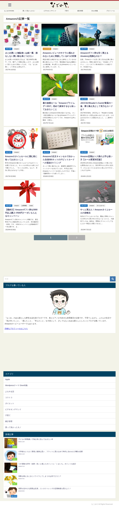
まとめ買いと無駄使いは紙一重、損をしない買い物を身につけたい (21, 54)
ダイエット (9, 403)
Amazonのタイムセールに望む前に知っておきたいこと (21, 157)
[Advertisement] (22, 96)
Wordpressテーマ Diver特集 (16, 385)
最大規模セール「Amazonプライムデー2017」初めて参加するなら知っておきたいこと (58, 106)
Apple (7, 379)
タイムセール (101, 205)
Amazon (16, 48)
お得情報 (24, 205)
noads (31, 205)
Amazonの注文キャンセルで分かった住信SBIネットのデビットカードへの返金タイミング (59, 159)
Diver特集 (94, 11)
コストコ (8, 397)
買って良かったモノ (29, 11)
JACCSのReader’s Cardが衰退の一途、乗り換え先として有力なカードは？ (96, 106)
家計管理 (80, 11)
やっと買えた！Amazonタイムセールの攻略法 (96, 211)
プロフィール (110, 11)
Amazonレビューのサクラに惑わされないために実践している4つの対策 (59, 54)
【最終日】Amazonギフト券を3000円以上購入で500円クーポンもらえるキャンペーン (22, 212)
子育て (67, 11)
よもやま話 (47, 48)
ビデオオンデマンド (50, 11)
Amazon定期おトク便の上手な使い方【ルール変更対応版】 (96, 157)
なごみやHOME (9, 11)
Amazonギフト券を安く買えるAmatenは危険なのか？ (94, 54)
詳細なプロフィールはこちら (16, 328)
